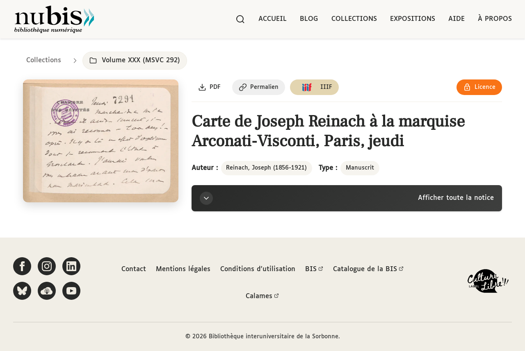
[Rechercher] (240, 19)
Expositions (412, 19)
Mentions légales (183, 269)
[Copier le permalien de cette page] (258, 87)
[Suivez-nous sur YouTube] (71, 291)
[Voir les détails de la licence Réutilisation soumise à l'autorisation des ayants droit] (479, 87)
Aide (456, 19)
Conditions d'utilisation (257, 269)
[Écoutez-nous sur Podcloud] (47, 291)
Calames (262, 296)
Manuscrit (360, 168)
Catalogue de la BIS (368, 269)
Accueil (272, 19)
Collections (354, 19)
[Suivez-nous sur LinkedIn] (71, 266)
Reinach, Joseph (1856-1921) (266, 168)
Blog (309, 19)
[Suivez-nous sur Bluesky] (22, 291)
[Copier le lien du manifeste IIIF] (314, 87)
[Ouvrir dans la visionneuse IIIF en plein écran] (100, 141)
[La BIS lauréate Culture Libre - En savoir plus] (488, 282)
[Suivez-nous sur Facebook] (22, 266)
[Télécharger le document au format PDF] (209, 87)
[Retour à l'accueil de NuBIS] (54, 19)
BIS (314, 269)
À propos (495, 19)
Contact (133, 269)
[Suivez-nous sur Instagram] (47, 266)
